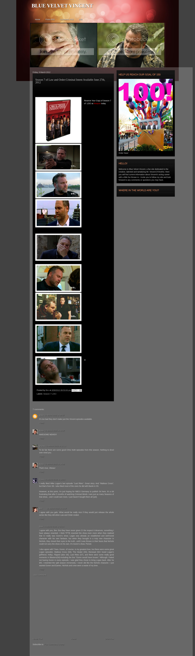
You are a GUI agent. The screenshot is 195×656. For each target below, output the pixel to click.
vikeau (42, 446)
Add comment (40, 575)
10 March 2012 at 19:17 (57, 508)
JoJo (41, 415)
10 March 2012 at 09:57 (54, 415)
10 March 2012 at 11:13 (56, 446)
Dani (41, 527)
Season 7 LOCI (49, 394)
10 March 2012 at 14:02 (55, 464)
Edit (80, 19)
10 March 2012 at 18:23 (55, 480)
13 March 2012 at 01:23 (54, 527)
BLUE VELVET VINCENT (62, 6)
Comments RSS (67, 19)
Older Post (109, 639)
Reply (41, 423)
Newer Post (37, 639)
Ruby (41, 431)
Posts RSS (50, 19)
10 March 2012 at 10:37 (55, 431)
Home (37, 19)
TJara (41, 480)
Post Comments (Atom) (54, 644)
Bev (47, 390)
